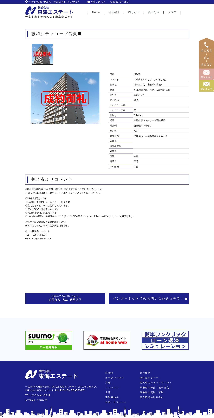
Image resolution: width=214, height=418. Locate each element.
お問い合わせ (98, 2)
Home (109, 373)
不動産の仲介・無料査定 (154, 387)
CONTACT (42, 400)
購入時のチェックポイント (156, 382)
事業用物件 (112, 397)
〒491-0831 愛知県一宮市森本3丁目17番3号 (54, 2)
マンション (112, 387)
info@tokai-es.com (41, 238)
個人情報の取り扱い (152, 397)
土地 (108, 392)
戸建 (108, 382)
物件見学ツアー (149, 378)
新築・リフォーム (116, 402)
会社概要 (145, 373)
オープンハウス (114, 378)
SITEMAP (30, 400)
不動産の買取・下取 (152, 392)
